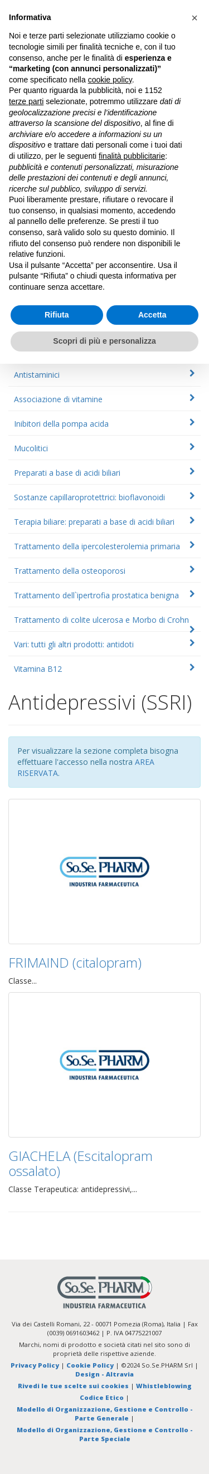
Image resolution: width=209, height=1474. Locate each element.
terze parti (26, 101)
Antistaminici (37, 374)
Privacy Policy (35, 1365)
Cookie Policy (90, 1365)
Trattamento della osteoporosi (69, 570)
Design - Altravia (104, 1374)
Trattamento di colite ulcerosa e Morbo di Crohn (101, 619)
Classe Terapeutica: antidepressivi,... (72, 1189)
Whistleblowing (164, 1386)
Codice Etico (102, 1397)
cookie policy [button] (110, 79)
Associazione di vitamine (58, 399)
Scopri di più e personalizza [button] (104, 340)
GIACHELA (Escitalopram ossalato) (80, 1162)
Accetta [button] (152, 314)
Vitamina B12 (38, 668)
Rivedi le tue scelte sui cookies (73, 1386)
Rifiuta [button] (57, 314)
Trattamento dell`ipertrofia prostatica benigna (96, 595)
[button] (194, 18)
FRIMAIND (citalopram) (75, 962)
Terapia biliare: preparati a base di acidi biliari (94, 521)
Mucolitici (31, 448)
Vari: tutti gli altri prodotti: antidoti (74, 644)
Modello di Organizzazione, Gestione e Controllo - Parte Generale (105, 1413)
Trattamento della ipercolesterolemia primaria (97, 546)
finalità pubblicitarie (132, 156)
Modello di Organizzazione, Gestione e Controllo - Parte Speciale (105, 1434)
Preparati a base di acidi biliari (67, 472)
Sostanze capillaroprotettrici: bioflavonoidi (89, 497)
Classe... (22, 980)
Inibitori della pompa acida (61, 423)
